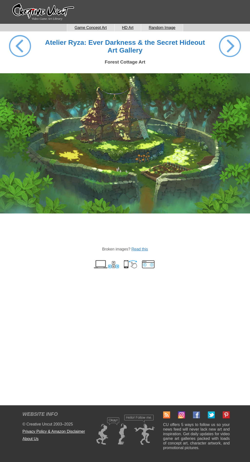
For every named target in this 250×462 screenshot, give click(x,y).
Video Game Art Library (46, 18)
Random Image (162, 28)
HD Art (128, 28)
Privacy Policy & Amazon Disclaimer (53, 431)
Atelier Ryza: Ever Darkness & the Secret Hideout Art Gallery (125, 46)
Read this (139, 249)
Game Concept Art (91, 28)
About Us (30, 439)
